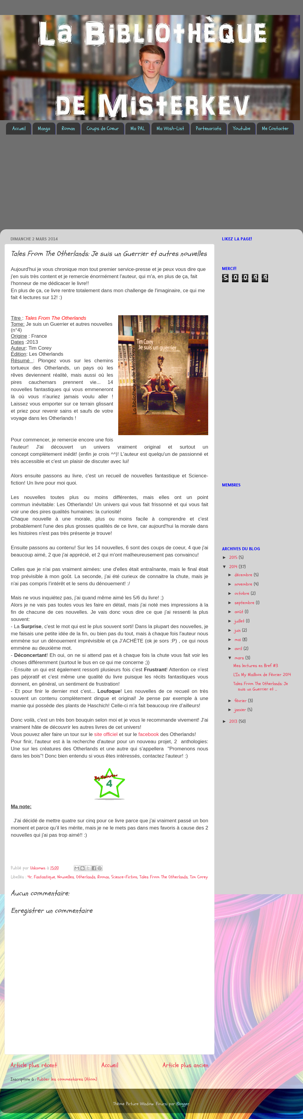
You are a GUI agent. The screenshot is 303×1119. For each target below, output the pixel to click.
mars (240, 658)
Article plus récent (33, 1065)
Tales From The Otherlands (164, 877)
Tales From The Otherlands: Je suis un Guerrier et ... (260, 686)
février (241, 701)
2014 (234, 567)
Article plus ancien (185, 1065)
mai (238, 640)
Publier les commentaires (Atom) (67, 1079)
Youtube (241, 128)
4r (30, 877)
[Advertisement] (83, 185)
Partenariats (208, 128)
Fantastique (44, 877)
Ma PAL (137, 128)
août (240, 612)
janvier (241, 710)
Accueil (19, 128)
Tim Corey (199, 877)
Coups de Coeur (103, 128)
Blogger (182, 1104)
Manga (44, 128)
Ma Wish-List (170, 128)
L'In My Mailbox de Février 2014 (262, 675)
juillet (240, 621)
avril (239, 649)
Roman (68, 128)
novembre (244, 584)
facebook (149, 734)
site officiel (106, 734)
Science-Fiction (124, 877)
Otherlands (85, 877)
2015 (234, 557)
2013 (234, 721)
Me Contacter (275, 128)
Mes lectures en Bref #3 (255, 666)
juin (238, 630)
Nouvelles (65, 877)
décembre (244, 575)
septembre (245, 603)
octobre (243, 593)
